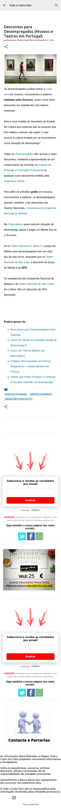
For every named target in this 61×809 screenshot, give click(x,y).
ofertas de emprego (41, 394)
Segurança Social (14, 181)
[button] (6, 47)
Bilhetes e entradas (16, 394)
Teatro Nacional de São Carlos (36, 284)
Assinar (30, 500)
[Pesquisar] (56, 5)
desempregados (24, 154)
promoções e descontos (18, 399)
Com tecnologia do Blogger (30, 797)
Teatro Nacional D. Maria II (26, 246)
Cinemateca (33, 208)
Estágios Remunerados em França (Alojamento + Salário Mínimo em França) (30, 366)
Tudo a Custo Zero (20, 5)
